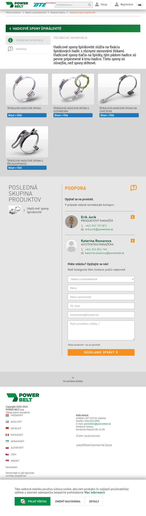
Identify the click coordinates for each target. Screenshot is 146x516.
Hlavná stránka (15, 12)
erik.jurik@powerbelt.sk (99, 229)
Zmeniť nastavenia (67, 501)
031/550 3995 (92, 421)
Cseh (11, 454)
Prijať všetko (32, 501)
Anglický (14, 421)
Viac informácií (94, 492)
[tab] (28, 40)
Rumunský (14, 434)
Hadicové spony (59, 12)
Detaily (94, 501)
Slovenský (14, 447)
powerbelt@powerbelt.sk (97, 423)
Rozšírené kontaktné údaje (94, 445)
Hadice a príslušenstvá (37, 12)
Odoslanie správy (101, 352)
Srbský (12, 460)
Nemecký (13, 428)
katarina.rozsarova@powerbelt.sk (104, 253)
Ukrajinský (15, 441)
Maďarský (14, 415)
